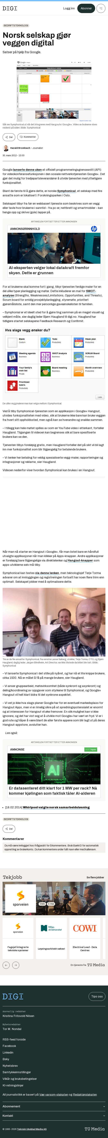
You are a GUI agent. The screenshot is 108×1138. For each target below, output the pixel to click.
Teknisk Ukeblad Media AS (32, 1129)
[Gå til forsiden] (10, 8)
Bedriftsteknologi (16, 25)
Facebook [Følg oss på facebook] (9, 1046)
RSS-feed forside (14, 1039)
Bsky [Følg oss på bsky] (6, 1059)
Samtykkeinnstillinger (17, 1072)
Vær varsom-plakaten (53, 1094)
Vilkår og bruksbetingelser (20, 1078)
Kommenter (28, 137)
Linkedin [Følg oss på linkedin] (8, 1052)
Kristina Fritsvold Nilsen (18, 1016)
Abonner (86, 8)
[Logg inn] (69, 8)
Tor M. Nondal (12, 1029)
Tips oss (97, 996)
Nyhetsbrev (10, 1065)
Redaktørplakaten (85, 1094)
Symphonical (66, 191)
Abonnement (54, 1106)
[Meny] (100, 8)
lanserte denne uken (27, 169)
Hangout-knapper (80, 560)
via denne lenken (47, 573)
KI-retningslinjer (13, 1085)
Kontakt (54, 1115)
